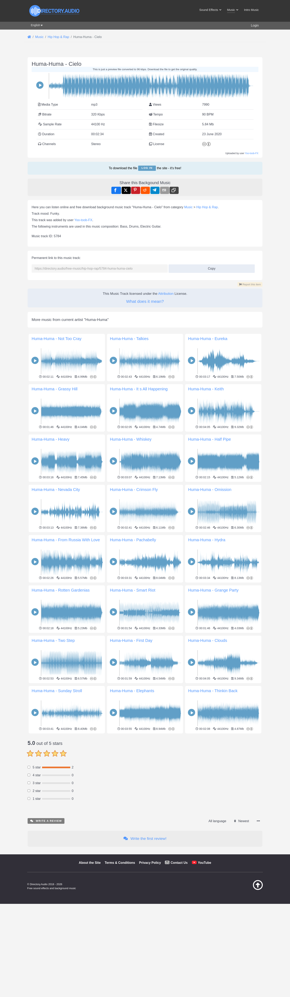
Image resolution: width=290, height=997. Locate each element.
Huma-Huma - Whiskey (131, 439)
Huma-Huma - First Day (131, 640)
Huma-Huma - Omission (209, 489)
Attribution (166, 294)
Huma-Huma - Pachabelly (133, 540)
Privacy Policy (150, 862)
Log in (147, 167)
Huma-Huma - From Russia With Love (66, 540)
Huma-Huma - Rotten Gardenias (61, 590)
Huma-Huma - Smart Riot (132, 590)
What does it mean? (145, 301)
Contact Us (179, 862)
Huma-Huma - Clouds (207, 640)
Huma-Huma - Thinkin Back (212, 691)
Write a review (46, 820)
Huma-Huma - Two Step (53, 640)
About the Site (89, 862)
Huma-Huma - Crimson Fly (134, 489)
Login (255, 25)
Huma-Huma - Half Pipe (209, 439)
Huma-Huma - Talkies (129, 338)
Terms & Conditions (120, 862)
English (35, 25)
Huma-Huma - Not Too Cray (56, 338)
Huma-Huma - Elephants (132, 691)
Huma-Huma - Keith (206, 389)
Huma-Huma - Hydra (206, 540)
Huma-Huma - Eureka (207, 338)
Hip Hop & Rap (207, 207)
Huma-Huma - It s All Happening (139, 389)
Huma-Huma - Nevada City (56, 489)
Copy (210, 267)
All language (217, 821)
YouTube (204, 862)
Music (188, 207)
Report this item (250, 284)
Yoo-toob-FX (251, 153)
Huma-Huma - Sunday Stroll (57, 691)
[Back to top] (248, 889)
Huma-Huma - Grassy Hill (55, 389)
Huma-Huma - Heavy (50, 439)
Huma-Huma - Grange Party (213, 590)
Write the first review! (144, 838)
